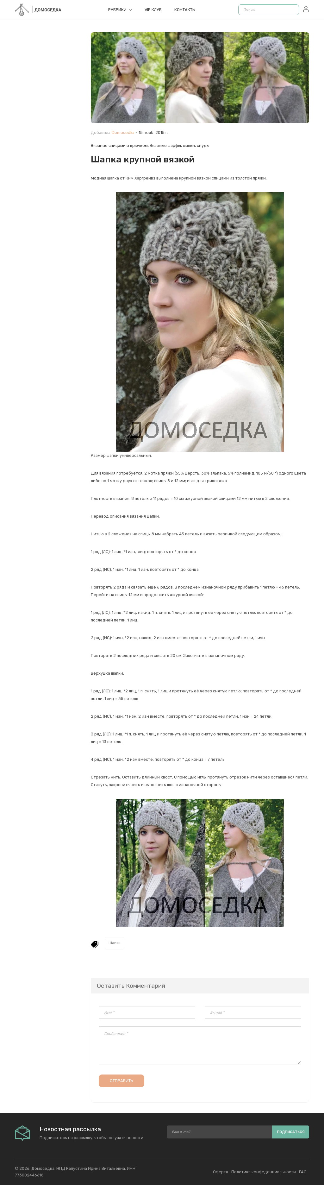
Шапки (115, 943)
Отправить (121, 1080)
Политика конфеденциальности (263, 1171)
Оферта (220, 1171)
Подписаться (291, 1132)
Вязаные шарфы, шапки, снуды (179, 145)
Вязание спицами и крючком (119, 145)
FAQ (303, 1171)
